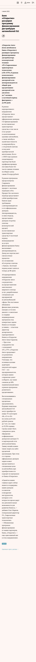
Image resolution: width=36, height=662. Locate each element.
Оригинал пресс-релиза (10, 549)
